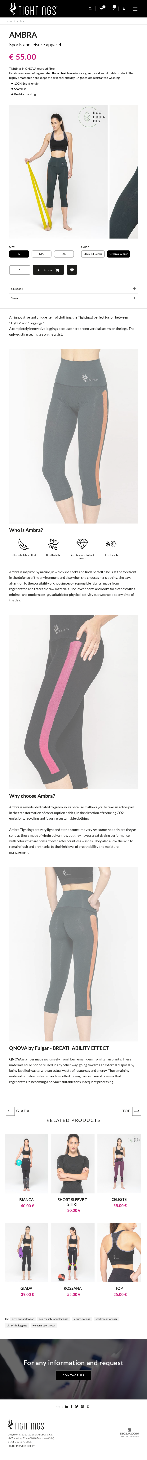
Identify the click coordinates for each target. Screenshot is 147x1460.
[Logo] (33, 9)
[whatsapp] (88, 1406)
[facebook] (72, 1406)
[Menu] (137, 9)
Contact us (74, 1375)
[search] (90, 8)
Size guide (17, 288)
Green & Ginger (118, 253)
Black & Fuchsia (92, 253)
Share (14, 298)
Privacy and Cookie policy (21, 1445)
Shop (10, 21)
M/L (41, 253)
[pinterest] (82, 1406)
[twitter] (76, 1406)
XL (64, 253)
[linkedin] (66, 1406)
